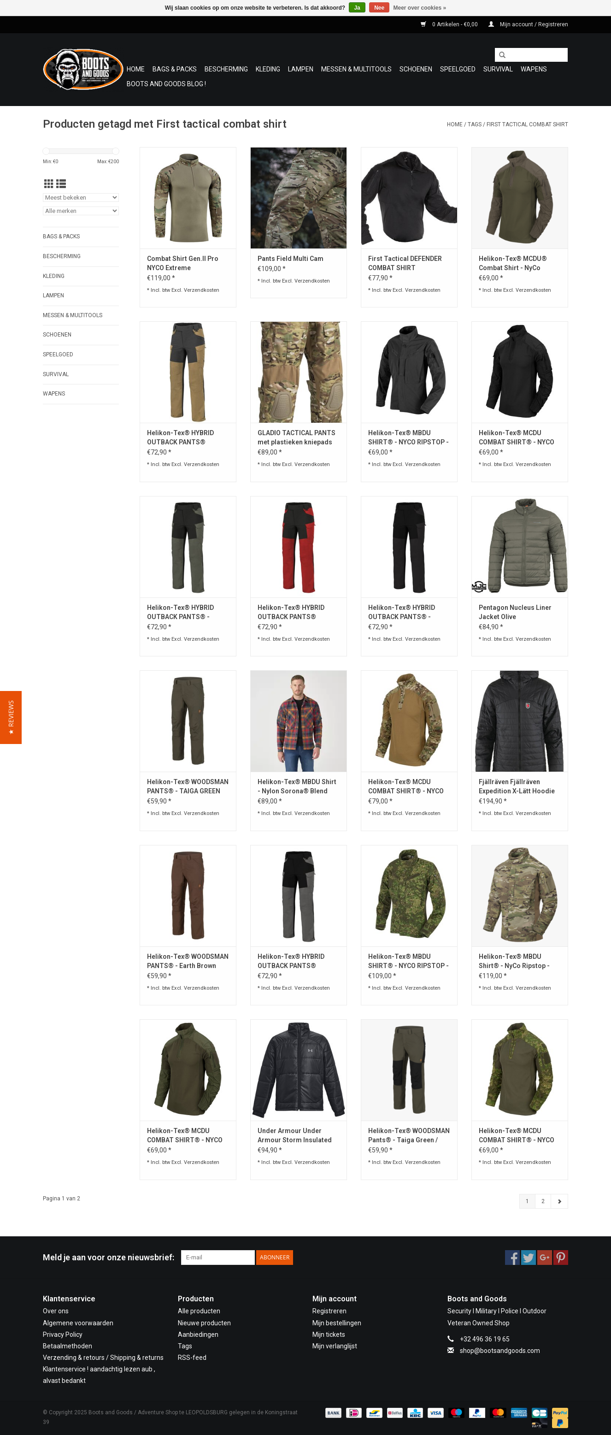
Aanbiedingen (198, 1334)
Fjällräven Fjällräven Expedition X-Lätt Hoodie (517, 786)
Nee (379, 8)
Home (136, 69)
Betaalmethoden (67, 1346)
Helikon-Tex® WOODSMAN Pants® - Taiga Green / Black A (409, 1136)
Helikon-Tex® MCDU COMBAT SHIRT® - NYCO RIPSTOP (516, 438)
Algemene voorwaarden (78, 1323)
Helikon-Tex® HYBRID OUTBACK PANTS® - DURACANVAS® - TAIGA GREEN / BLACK (183, 612)
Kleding (268, 69)
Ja (357, 8)
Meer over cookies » (420, 8)
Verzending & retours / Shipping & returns (103, 1357)
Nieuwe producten (204, 1323)
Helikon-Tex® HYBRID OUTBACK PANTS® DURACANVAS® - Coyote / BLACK (186, 438)
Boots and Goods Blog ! (166, 84)
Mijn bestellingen (336, 1323)
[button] (11, 717)
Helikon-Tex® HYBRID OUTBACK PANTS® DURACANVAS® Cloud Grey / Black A (291, 961)
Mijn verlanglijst (334, 1346)
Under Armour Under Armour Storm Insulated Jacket (295, 1136)
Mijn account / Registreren (528, 24)
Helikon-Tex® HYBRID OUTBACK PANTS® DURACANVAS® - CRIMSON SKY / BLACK (299, 612)
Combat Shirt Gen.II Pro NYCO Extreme (182, 263)
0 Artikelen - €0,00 (450, 24)
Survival (498, 69)
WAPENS (534, 69)
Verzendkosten (201, 290)
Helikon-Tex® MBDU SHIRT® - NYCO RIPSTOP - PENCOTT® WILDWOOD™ (408, 961)
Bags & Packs (175, 69)
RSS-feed (192, 1357)
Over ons (56, 1311)
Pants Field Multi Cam (290, 258)
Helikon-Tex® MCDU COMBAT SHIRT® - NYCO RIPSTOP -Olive (185, 1136)
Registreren (329, 1311)
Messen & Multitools (356, 69)
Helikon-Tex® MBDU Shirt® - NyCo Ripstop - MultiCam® (514, 961)
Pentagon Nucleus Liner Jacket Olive (515, 612)
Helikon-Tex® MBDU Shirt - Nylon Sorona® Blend (297, 786)
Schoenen (416, 69)
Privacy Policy (62, 1334)
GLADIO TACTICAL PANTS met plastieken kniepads (296, 437)
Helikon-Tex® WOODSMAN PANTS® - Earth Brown (188, 961)
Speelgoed (458, 69)
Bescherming (226, 69)
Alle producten (199, 1311)
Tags (475, 124)
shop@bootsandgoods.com (500, 1350)
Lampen (300, 69)
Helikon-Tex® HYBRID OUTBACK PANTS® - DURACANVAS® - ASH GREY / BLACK (401, 612)
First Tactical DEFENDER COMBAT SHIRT (405, 263)
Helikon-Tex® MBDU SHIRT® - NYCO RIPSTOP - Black (408, 438)
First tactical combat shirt (527, 124)
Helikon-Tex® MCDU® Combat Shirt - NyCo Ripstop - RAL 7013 (513, 263)
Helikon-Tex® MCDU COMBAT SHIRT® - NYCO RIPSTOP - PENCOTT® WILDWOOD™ (516, 1136)
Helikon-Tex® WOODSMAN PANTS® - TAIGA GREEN (188, 786)
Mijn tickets (328, 1334)
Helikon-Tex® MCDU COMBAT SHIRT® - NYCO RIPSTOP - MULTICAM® (406, 787)
